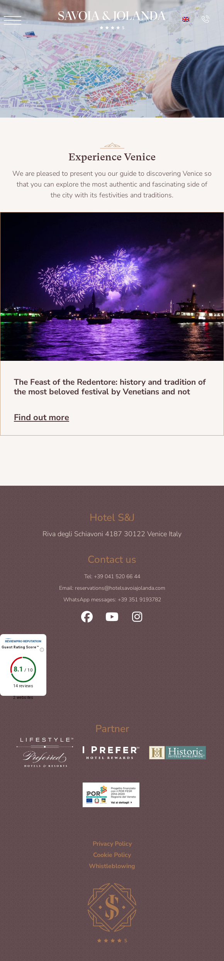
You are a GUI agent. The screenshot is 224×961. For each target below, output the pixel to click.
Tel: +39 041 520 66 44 (112, 576)
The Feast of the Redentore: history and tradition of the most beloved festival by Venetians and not (110, 387)
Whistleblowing (112, 866)
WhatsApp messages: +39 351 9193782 (112, 599)
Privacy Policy (112, 844)
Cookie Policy (112, 855)
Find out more (41, 417)
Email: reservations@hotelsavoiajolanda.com (112, 588)
